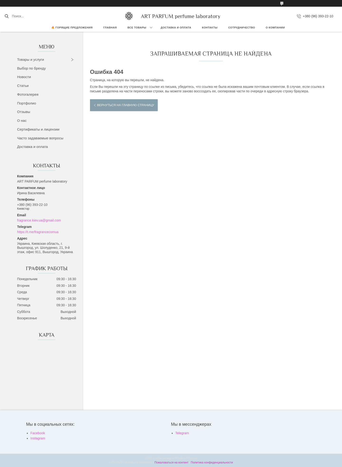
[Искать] (6, 16)
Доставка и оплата (32, 147)
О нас (22, 120)
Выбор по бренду (31, 68)
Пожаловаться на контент (171, 462)
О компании (275, 27)
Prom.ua (191, 458)
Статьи (23, 86)
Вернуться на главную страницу (125, 105)
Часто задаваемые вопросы (40, 138)
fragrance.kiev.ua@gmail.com (39, 220)
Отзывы (23, 112)
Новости (24, 77)
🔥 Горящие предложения (72, 27)
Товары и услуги (30, 59)
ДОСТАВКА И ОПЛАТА (176, 27)
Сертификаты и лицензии (38, 129)
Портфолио (26, 103)
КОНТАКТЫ (210, 27)
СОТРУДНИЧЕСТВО (241, 27)
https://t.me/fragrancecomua (37, 232)
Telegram (182, 433)
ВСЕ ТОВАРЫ (137, 27)
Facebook (37, 433)
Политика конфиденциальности (212, 462)
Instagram (37, 438)
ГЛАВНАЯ (110, 27)
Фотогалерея (27, 94)
